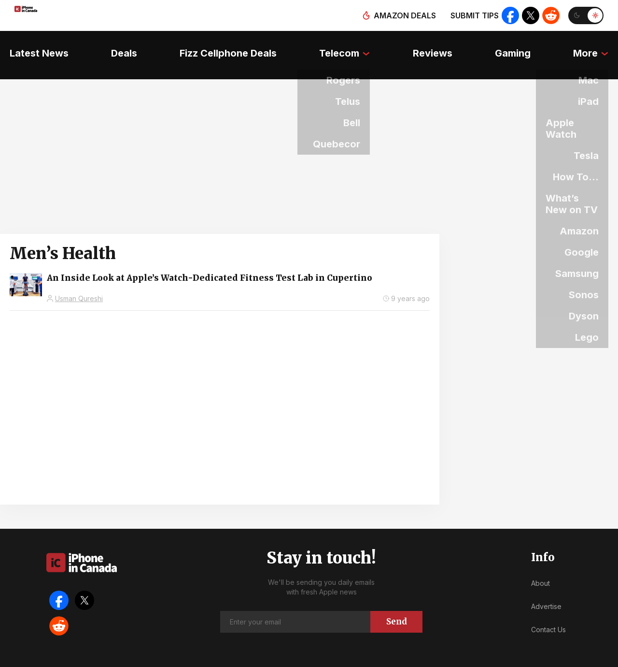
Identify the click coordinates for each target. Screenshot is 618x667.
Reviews (435, 46)
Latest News (29, 46)
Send (396, 604)
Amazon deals (401, 15)
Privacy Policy (381, 657)
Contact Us (548, 612)
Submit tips (471, 15)
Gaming (519, 46)
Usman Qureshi (79, 281)
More (595, 46)
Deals (118, 46)
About (540, 566)
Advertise (546, 589)
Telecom (339, 46)
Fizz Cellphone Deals (225, 46)
